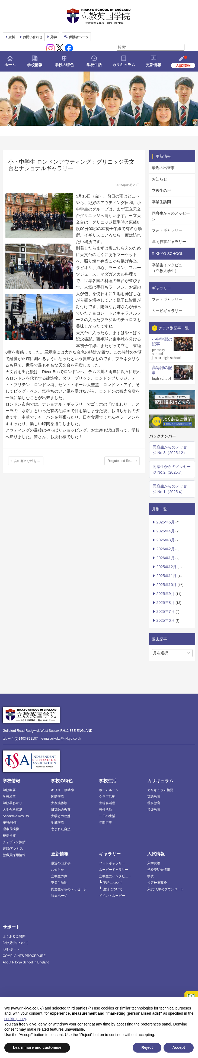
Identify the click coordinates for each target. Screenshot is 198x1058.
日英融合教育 (61, 809)
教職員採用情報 (14, 855)
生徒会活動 (107, 803)
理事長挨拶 (11, 829)
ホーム (10, 65)
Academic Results (16, 816)
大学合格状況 (12, 809)
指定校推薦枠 (157, 883)
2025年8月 (166, 602)
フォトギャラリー (167, 230)
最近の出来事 (163, 168)
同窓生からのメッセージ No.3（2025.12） (172, 450)
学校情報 (34, 65)
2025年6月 (166, 620)
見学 (53, 37)
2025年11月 (167, 576)
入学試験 (153, 863)
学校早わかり (12, 803)
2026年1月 (166, 558)
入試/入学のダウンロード (165, 889)
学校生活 (94, 65)
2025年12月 (167, 567)
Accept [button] (178, 1047)
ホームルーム (109, 790)
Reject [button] (147, 1047)
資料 (11, 37)
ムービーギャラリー (113, 870)
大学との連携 (61, 816)
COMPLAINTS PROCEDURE (24, 956)
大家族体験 (59, 803)
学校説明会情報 (158, 870)
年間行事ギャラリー (169, 242)
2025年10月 (167, 585)
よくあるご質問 (14, 936)
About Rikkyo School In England (26, 962)
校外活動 (105, 809)
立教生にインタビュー (115, 876)
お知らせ (159, 179)
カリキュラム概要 (160, 790)
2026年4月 (166, 531)
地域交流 (57, 822)
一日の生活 (107, 816)
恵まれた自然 (61, 829)
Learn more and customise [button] (37, 1047)
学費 (150, 876)
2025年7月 (166, 611)
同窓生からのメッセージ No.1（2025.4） (172, 489)
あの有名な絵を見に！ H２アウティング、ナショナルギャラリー (28, 461)
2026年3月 (166, 540)
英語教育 (153, 796)
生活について (113, 889)
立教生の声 (161, 190)
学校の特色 (64, 65)
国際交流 (57, 796)
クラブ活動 (107, 796)
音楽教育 (153, 809)
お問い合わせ (32, 37)
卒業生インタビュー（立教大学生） (169, 268)
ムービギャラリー (167, 311)
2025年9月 (166, 593)
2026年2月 (166, 549)
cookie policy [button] (15, 1019)
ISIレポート (11, 949)
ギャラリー (110, 854)
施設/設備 (10, 822)
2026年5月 (166, 522)
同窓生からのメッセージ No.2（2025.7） (172, 469)
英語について (113, 883)
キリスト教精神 (62, 790)
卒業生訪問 (161, 202)
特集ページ (59, 896)
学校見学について (16, 943)
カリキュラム (123, 65)
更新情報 (153, 65)
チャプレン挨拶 (14, 842)
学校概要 (9, 790)
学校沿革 (9, 796)
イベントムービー (112, 896)
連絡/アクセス (13, 848)
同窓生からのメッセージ (171, 216)
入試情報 (156, 854)
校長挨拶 (9, 835)
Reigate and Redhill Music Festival (123, 461)
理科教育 (153, 803)
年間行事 (105, 822)
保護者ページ (78, 37)
